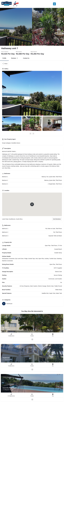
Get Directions (57, 219)
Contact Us (26, 58)
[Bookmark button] (32, 339)
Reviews (14, 58)
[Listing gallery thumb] (32, 93)
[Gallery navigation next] (33, 133)
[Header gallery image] (16, 27)
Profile (4, 58)
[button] (54, 4)
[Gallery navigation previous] (30, 133)
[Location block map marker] (32, 204)
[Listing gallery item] (12, 123)
